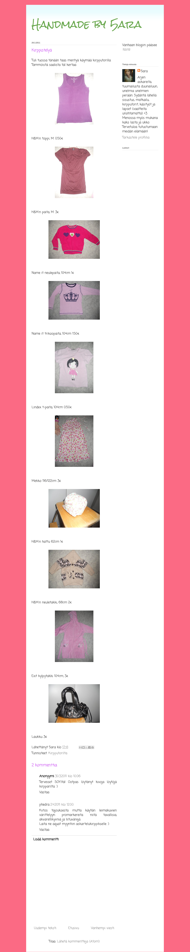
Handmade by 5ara (87, 24)
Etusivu (73, 928)
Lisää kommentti (46, 839)
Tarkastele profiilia (135, 137)
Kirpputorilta (57, 753)
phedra (44, 804)
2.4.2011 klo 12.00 (62, 804)
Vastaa (44, 792)
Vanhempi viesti (102, 928)
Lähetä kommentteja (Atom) (78, 941)
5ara (144, 71)
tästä (126, 49)
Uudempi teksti (45, 928)
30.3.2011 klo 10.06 (68, 776)
